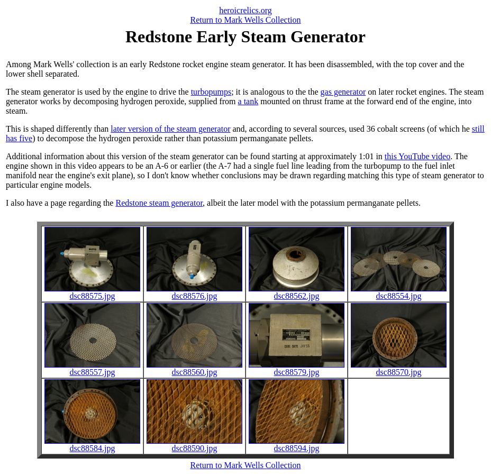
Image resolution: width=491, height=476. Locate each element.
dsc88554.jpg (399, 292)
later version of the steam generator (170, 128)
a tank (248, 101)
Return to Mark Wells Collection (245, 19)
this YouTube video (417, 156)
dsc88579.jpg (296, 368)
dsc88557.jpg (92, 368)
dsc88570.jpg (399, 368)
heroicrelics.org (245, 10)
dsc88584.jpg (92, 444)
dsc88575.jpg (92, 292)
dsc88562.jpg (296, 292)
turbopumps (211, 91)
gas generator (343, 91)
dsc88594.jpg (296, 444)
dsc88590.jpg (194, 444)
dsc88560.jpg (194, 368)
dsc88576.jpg (194, 292)
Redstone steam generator (159, 202)
